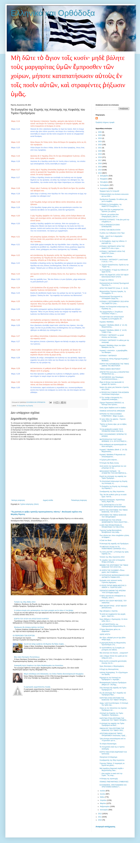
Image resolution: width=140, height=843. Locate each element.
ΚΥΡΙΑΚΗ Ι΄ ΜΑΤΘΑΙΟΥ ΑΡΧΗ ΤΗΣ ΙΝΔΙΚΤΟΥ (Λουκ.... (112, 252)
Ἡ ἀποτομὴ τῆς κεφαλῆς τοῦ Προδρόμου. (114, 544)
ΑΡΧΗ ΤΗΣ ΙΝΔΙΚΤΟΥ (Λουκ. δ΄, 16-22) (114, 288)
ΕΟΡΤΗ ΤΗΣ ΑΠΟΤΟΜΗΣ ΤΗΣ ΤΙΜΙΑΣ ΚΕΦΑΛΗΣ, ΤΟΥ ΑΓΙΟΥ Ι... (114, 511)
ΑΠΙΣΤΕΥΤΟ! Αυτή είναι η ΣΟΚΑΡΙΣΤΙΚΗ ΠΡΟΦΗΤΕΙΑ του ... (114, 373)
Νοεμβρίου (104, 179)
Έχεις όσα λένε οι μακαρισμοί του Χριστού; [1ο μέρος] (111, 210)
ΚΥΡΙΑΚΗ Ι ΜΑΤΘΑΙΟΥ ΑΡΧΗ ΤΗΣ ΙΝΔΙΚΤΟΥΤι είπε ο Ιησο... (112, 247)
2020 (100, 151)
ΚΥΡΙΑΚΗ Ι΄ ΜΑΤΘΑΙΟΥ (108, 356)
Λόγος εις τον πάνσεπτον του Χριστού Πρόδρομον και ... (113, 709)
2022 (100, 145)
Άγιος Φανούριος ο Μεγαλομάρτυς (112, 666)
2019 (100, 154)
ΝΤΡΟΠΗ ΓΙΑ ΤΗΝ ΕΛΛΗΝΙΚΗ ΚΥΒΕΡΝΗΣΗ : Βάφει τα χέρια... (112, 415)
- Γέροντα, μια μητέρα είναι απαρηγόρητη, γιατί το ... (109, 215)
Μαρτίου (103, 803)
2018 (100, 157)
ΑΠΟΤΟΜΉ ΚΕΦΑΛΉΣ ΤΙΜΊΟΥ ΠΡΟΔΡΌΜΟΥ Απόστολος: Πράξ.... (113, 734)
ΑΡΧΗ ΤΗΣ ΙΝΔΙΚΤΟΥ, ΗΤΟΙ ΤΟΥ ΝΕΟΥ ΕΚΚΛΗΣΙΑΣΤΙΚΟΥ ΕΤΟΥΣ (114, 276)
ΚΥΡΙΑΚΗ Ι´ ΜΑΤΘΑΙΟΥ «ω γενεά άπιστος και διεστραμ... (112, 336)
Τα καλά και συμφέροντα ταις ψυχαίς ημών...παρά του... (112, 615)
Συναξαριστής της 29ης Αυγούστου (112, 491)
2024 (100, 138)
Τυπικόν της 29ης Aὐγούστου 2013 (112, 557)
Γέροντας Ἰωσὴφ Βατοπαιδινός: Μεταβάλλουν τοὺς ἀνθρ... (111, 531)
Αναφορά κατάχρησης (105, 826)
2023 (100, 141)
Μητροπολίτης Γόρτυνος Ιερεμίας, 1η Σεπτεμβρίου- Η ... (113, 292)
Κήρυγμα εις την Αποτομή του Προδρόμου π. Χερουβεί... (110, 678)
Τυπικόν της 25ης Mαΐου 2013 (24, 602)
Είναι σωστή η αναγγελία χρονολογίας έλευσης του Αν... (113, 662)
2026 (100, 132)
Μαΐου (102, 797)
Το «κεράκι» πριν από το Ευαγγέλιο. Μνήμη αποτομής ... (112, 561)
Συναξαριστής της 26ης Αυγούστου (112, 760)
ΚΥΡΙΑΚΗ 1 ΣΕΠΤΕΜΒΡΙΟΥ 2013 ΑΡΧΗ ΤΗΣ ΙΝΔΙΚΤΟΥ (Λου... (114, 302)
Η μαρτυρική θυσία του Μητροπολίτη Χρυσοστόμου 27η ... (113, 644)
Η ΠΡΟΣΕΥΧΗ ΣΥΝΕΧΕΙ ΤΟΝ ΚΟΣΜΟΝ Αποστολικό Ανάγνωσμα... (114, 393)
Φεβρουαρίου (105, 806)
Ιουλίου (103, 791)
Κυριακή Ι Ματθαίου (107, 322)
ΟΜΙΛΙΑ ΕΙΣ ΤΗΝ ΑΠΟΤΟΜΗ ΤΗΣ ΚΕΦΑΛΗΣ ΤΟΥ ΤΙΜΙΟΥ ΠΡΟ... (112, 729)
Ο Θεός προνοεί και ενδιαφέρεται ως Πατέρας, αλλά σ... (113, 597)
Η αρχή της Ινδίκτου (107, 280)
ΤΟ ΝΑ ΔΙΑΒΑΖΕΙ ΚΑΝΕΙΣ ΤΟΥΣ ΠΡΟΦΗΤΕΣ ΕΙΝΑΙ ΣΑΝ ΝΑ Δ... (112, 430)
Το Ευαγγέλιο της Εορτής (25, 405)
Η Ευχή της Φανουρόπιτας (109, 669)
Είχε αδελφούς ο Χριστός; (109, 611)
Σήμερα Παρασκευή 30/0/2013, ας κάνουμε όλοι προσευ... (112, 403)
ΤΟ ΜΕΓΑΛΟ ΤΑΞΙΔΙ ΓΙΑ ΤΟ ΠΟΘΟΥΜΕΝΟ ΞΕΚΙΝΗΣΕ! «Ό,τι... (113, 548)
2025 (100, 135)
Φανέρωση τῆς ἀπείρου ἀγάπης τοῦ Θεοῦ (29, 627)
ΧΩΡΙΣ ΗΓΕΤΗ (105, 634)
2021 (100, 148)
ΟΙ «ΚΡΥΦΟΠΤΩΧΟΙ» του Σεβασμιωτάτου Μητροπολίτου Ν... (113, 625)
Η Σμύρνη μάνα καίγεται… (109, 460)
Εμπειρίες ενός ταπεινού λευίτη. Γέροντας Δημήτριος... (111, 581)
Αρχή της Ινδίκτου (106, 256)
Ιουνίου (103, 794)
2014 (100, 170)
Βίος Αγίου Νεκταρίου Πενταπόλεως (27, 657)
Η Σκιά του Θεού (105, 540)
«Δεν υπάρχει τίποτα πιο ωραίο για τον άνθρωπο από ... (113, 657)
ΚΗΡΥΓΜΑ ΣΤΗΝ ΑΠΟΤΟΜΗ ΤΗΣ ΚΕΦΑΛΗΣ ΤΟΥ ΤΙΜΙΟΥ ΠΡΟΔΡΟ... (114, 699)
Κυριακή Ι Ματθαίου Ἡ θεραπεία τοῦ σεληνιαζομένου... (112, 455)
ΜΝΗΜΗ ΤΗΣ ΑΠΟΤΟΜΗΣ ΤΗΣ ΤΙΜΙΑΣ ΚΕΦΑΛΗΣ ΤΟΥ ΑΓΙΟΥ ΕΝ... (114, 566)
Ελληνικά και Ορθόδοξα (53, 13)
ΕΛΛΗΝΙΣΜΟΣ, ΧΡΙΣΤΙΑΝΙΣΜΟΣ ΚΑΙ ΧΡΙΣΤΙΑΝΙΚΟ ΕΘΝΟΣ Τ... (113, 786)
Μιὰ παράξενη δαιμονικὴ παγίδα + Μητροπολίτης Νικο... (112, 769)
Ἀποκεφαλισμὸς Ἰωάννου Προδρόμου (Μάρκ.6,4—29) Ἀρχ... (113, 683)
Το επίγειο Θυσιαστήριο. (108, 744)
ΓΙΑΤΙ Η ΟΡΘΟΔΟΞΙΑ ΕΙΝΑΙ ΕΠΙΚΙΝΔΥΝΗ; (110, 226)
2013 (100, 173)
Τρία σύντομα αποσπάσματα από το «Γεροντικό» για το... (112, 739)
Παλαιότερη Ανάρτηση (79, 500)
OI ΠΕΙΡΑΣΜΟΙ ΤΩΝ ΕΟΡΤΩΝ (24, 636)
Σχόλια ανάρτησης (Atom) (29, 504)
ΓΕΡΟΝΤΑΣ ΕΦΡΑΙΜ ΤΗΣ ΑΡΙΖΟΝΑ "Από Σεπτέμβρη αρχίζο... (113, 591)
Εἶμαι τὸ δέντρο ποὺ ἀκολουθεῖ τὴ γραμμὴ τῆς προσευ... (112, 383)
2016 (100, 163)
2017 (100, 160)
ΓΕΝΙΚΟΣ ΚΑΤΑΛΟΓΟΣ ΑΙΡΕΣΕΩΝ (112, 411)
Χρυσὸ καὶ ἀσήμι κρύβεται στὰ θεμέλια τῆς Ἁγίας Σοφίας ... (45, 644)
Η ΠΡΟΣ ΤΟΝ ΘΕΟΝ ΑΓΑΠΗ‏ (110, 230)
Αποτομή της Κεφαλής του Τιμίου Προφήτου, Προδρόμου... (111, 714)
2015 (100, 167)
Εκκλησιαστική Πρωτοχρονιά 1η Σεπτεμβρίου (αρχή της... (111, 297)
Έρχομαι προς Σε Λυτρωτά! (109, 191)
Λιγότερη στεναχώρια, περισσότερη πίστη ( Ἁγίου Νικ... (112, 501)
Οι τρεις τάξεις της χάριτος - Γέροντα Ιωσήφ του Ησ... (112, 420)
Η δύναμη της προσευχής (109, 779)
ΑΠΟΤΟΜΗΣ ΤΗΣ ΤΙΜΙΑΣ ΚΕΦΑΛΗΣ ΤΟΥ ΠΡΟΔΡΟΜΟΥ (113, 516)
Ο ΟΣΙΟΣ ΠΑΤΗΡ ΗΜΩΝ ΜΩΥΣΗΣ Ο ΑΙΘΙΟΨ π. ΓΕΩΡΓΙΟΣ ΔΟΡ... (113, 586)
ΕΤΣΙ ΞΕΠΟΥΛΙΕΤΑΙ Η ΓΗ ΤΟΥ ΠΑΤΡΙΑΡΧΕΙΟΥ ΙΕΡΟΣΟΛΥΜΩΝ (113, 506)
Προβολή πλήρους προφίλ (105, 122)
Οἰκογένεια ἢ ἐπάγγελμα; (108, 757)
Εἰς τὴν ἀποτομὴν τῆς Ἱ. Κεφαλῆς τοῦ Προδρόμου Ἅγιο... (113, 694)
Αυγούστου (104, 188)
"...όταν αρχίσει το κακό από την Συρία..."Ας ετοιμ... (111, 774)
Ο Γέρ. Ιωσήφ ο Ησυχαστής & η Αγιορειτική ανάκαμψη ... (111, 398)
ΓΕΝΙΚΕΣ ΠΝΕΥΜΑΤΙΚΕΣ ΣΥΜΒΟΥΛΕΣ (114, 782)
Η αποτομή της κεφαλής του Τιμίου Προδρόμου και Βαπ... (112, 724)
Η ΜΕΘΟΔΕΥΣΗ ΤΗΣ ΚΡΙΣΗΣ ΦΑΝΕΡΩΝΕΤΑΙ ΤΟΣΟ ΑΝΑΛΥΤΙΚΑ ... (114, 521)
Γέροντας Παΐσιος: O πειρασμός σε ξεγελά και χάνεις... (112, 764)
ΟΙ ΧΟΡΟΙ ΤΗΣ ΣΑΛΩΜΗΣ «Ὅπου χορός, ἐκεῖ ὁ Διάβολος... (112, 571)
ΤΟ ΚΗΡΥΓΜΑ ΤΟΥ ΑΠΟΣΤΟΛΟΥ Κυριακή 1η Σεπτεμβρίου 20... (112, 318)
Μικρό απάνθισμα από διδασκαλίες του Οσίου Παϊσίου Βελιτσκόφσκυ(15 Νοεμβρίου (53, 674)
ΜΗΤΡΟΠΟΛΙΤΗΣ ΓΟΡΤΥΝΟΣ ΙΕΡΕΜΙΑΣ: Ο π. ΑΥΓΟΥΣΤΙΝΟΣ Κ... (114, 440)
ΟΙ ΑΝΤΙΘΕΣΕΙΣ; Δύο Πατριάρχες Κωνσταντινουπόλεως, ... (112, 378)
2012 (100, 814)
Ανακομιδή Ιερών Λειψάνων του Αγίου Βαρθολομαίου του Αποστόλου (38, 665)
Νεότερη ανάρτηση (18, 500)
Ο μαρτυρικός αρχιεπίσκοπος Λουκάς (37, 687)
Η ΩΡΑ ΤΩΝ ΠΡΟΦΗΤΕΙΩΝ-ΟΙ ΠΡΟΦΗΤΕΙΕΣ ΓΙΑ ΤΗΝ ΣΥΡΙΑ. (112, 526)
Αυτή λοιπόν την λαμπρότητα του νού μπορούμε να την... (113, 467)
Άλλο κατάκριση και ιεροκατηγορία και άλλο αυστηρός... (113, 445)
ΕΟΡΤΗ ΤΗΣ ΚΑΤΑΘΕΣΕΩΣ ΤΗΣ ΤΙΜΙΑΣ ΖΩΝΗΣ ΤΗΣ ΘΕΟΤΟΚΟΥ (114, 365)
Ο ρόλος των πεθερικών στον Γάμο (112, 233)
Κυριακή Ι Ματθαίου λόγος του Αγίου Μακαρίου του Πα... (113, 346)
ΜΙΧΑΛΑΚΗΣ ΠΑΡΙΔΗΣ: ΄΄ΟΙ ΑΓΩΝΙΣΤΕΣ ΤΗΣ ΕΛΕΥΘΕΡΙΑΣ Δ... (113, 472)
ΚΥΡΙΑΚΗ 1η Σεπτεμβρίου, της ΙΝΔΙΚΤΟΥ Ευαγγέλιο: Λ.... (111, 205)
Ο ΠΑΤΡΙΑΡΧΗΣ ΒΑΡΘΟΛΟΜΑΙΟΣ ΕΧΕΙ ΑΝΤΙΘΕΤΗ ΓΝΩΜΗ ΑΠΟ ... (114, 576)
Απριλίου (103, 800)
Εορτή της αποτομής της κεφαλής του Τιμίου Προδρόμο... (113, 477)
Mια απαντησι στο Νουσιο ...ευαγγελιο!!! (114, 653)
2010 (100, 820)
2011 (100, 817)
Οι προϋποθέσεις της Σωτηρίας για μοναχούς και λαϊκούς (112, 649)
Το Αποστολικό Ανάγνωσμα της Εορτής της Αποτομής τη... (113, 482)
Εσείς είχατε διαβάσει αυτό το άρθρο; (113, 408)
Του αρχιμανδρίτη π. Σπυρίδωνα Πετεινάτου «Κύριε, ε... (111, 313)
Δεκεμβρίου (104, 176)
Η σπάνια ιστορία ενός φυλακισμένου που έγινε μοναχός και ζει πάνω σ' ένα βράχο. (44, 610)
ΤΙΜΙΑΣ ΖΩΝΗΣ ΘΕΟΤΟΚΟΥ (110, 369)
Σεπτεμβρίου (105, 185)
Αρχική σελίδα (48, 500)
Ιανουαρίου (104, 810)
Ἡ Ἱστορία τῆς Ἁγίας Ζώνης (109, 463)
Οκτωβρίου (104, 182)
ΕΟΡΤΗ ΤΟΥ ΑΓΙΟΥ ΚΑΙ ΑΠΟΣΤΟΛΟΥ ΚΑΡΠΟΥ (31, 619)
